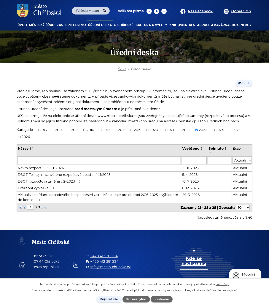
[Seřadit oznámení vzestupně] (33, 147)
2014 (59, 130)
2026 (26, 137)
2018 (121, 130)
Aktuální (240, 168)
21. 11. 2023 (190, 168)
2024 (219, 130)
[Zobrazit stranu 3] (30, 207)
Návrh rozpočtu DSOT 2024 (44, 168)
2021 (170, 130)
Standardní (156, 11)
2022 (186, 130)
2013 (43, 130)
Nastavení (162, 299)
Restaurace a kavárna (209, 25)
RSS (244, 83)
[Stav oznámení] (242, 160)
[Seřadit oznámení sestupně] (33, 149)
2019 (137, 130)
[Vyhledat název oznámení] (98, 160)
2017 (106, 130)
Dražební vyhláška (36, 188)
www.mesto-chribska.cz (117, 116)
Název (24, 148)
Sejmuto (218, 148)
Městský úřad (42, 25)
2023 (203, 130)
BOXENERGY (242, 25)
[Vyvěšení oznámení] (194, 160)
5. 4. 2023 (190, 175)
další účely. (222, 284)
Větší (164, 11)
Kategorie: (25, 130)
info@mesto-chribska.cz (110, 267)
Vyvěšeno (192, 148)
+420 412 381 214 (104, 256)
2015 (74, 130)
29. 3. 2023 (191, 195)
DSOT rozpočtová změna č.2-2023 (50, 181)
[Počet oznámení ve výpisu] (243, 207)
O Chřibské (123, 25)
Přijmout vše (109, 299)
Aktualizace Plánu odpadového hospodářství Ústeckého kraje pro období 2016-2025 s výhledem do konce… (98, 197)
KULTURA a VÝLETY (151, 25)
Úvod (22, 25)
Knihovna (178, 25)
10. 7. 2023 (190, 181)
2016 (90, 130)
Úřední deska (100, 25)
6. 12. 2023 (190, 188)
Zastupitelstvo (71, 25)
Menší (149, 11)
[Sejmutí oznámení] (219, 160)
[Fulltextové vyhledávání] (91, 11)
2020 (153, 130)
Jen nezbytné (136, 299)
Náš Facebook (200, 11)
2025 (236, 130)
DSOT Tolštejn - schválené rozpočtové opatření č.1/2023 (67, 175)
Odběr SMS (241, 11)
